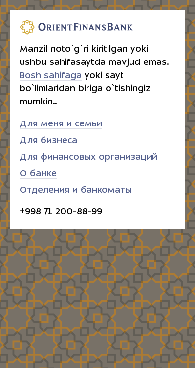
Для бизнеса (48, 140)
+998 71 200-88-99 (61, 211)
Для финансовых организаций (88, 157)
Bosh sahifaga (51, 75)
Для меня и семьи (61, 123)
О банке (38, 173)
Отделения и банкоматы (75, 190)
